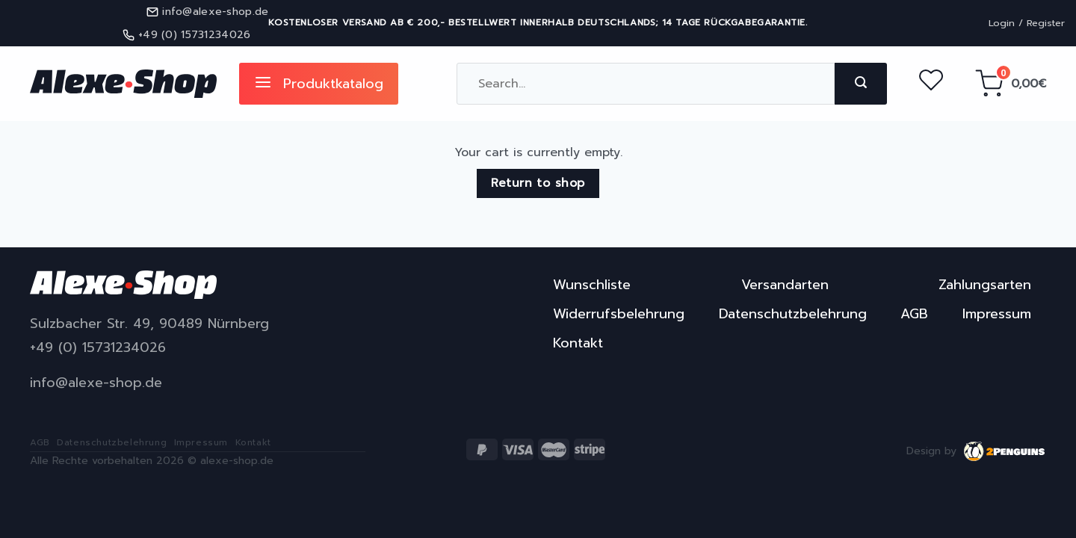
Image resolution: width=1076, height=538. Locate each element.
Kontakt (578, 343)
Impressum (996, 313)
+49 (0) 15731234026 (98, 348)
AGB (914, 313)
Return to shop (538, 183)
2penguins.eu (1005, 451)
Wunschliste (592, 284)
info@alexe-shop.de (96, 383)
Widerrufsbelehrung (618, 313)
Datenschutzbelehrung (793, 313)
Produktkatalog (318, 83)
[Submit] (861, 84)
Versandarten (785, 284)
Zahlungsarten (985, 284)
